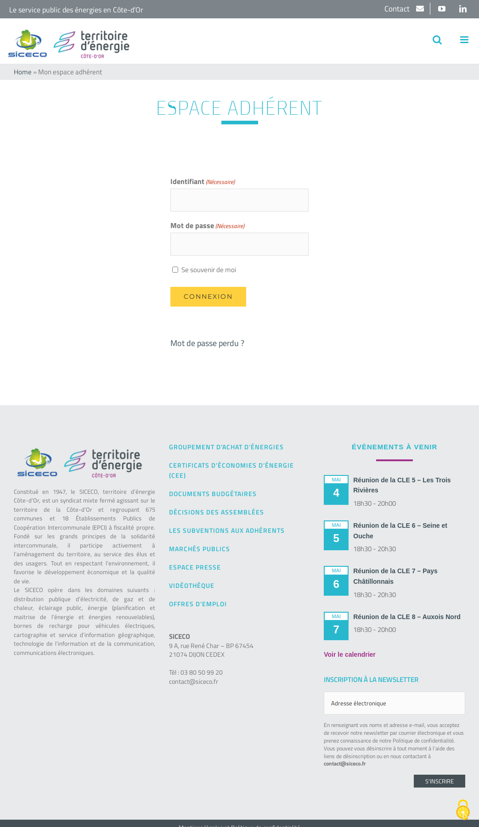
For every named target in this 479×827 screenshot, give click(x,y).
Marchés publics (199, 548)
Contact (397, 9)
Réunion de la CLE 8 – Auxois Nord (407, 616)
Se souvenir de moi (208, 269)
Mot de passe (207, 226)
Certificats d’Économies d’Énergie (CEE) (231, 470)
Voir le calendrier (350, 654)
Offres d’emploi (198, 604)
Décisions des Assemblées (216, 512)
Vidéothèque (191, 585)
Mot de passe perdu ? (207, 343)
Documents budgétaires (213, 493)
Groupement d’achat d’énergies (226, 447)
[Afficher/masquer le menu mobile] (465, 40)
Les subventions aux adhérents (227, 530)
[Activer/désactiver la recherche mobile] (437, 40)
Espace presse (195, 567)
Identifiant (202, 182)
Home (23, 72)
